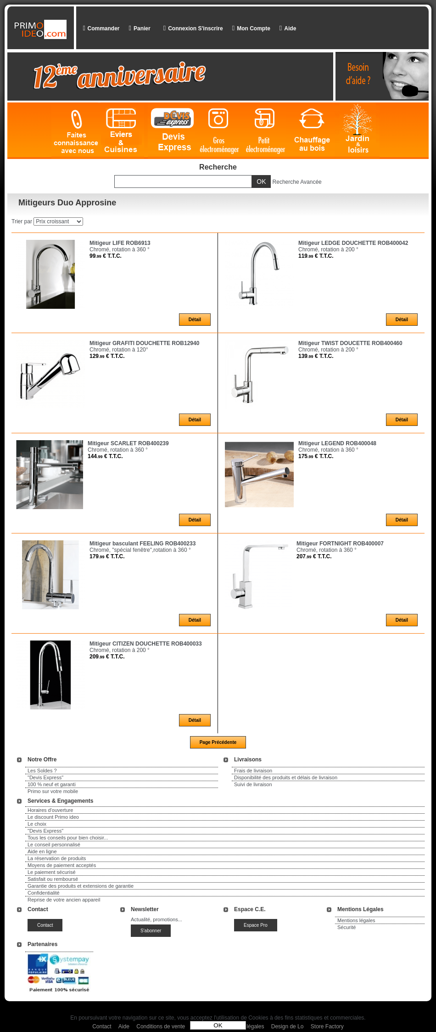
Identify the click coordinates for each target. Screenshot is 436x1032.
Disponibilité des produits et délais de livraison (285, 777)
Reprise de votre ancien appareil (64, 899)
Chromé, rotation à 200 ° (328, 249)
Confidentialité (44, 893)
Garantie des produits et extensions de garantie (81, 886)
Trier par (21, 221)
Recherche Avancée (297, 182)
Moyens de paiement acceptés (62, 865)
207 (314, 556)
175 (316, 456)
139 (316, 356)
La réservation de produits (57, 858)
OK (217, 1025)
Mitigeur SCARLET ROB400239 (128, 443)
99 (105, 256)
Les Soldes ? (42, 770)
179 (107, 556)
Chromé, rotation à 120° (118, 349)
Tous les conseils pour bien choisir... (68, 837)
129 (107, 356)
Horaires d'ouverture (50, 810)
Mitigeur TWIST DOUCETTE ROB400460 (350, 343)
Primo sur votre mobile (53, 791)
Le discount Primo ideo (53, 817)
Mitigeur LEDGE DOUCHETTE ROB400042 (353, 243)
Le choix (37, 824)
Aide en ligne (42, 851)
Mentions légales (356, 920)
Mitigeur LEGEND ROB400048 (337, 443)
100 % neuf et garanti (52, 784)
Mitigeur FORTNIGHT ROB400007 (340, 543)
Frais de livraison (253, 770)
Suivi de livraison (253, 784)
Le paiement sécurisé (52, 872)
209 (107, 656)
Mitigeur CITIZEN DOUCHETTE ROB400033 (145, 644)
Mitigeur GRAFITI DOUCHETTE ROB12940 (144, 343)
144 (105, 456)
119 (316, 256)
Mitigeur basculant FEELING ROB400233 (142, 543)
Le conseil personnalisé (54, 844)
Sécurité (346, 927)
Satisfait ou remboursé (53, 879)
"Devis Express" (45, 777)
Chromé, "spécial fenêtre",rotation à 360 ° (140, 550)
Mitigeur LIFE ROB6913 (120, 243)
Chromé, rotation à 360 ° (119, 249)
